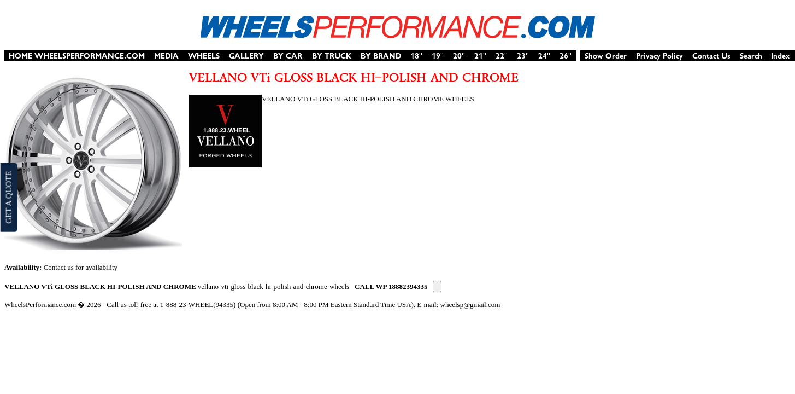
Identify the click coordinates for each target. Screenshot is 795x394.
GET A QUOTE (8, 197)
